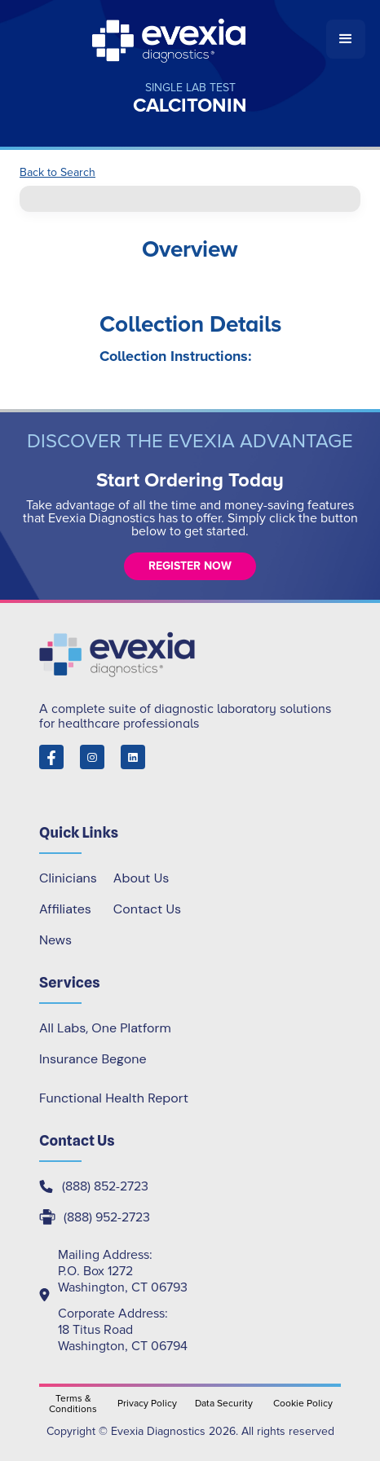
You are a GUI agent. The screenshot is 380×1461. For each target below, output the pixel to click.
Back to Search (57, 172)
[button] (345, 39)
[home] (170, 39)
